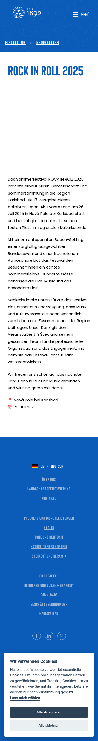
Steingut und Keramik (49, 555)
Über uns (49, 479)
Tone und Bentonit (49, 536)
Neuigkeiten (47, 42)
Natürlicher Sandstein (49, 546)
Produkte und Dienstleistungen (49, 518)
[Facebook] (36, 636)
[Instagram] (61, 636)
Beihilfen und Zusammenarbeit (49, 585)
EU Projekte (49, 575)
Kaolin (49, 527)
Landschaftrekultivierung (49, 488)
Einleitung (15, 42)
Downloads (49, 594)
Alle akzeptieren (49, 712)
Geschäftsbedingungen (49, 604)
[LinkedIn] (49, 636)
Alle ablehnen (49, 725)
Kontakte (49, 498)
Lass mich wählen (25, 698)
